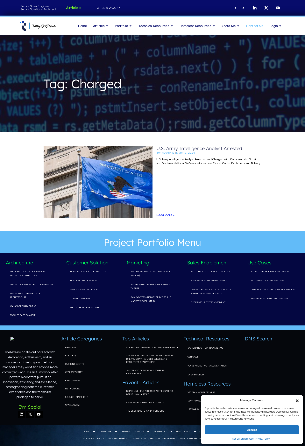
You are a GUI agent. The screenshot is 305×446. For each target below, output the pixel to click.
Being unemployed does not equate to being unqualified (149, 393)
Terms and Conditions (132, 431)
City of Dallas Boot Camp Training (270, 271)
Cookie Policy (160, 431)
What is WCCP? (108, 7)
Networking (73, 388)
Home (86, 431)
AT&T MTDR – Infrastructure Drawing (31, 284)
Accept (252, 430)
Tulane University (81, 298)
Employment (72, 380)
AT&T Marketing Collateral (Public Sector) (151, 273)
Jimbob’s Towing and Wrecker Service (273, 289)
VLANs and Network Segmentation (207, 365)
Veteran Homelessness (201, 392)
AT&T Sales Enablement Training (209, 280)
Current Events (74, 364)
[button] (297, 400)
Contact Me (105, 431)
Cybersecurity (73, 372)
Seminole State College (84, 289)
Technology (72, 405)
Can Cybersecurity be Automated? (146, 402)
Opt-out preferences (242, 438)
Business (70, 355)
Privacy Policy (262, 438)
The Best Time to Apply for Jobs (145, 410)
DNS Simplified (196, 374)
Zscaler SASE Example (23, 315)
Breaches (70, 347)
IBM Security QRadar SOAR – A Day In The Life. (151, 286)
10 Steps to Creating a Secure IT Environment (145, 372)
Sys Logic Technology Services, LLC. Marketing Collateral (151, 299)
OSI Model (193, 356)
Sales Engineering (76, 397)
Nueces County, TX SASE (83, 280)
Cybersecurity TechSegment (208, 302)
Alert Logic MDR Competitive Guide (211, 271)
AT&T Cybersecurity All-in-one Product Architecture (28, 273)
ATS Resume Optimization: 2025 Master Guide (152, 347)
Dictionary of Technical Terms (205, 347)
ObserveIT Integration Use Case (269, 298)
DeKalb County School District (88, 271)
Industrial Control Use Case (267, 280)
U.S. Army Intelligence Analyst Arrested (199, 148)
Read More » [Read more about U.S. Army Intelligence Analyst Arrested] (165, 215)
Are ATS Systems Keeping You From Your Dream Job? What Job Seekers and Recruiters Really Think (150, 358)
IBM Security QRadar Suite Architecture (25, 295)
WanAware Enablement (23, 306)
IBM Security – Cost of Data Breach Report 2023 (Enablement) (211, 291)
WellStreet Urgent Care (85, 307)
